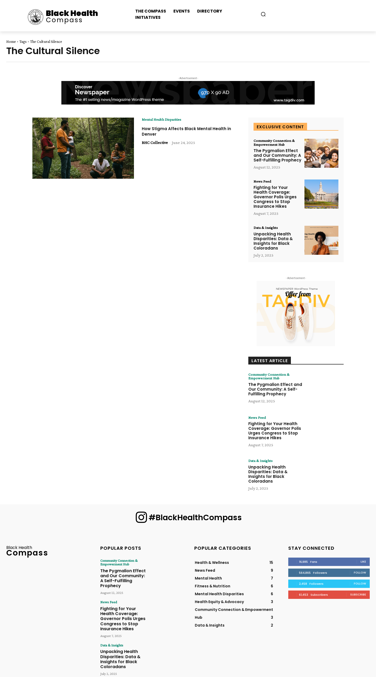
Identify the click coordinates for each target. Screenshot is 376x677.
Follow (360, 574)
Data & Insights (267, 229)
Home (11, 41)
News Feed (263, 182)
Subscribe (358, 596)
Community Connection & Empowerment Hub (276, 143)
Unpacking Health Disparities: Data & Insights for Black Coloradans (273, 242)
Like (363, 563)
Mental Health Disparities (164, 120)
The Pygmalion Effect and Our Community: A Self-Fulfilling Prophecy (277, 156)
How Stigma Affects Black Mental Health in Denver (182, 131)
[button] (263, 14)
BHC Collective (155, 143)
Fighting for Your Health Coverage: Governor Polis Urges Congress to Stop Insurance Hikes (275, 198)
